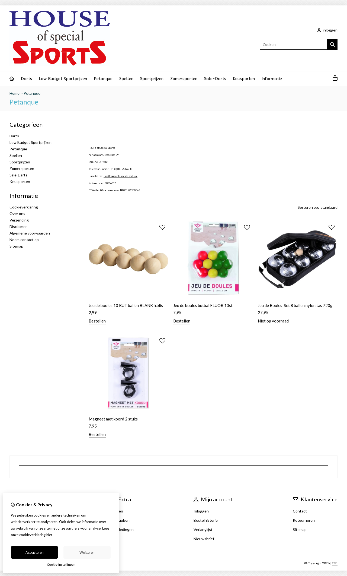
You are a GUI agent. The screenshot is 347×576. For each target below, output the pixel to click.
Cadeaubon (120, 520)
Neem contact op (24, 239)
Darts (26, 78)
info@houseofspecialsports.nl (120, 176)
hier (49, 535)
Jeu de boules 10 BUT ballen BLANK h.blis (126, 305)
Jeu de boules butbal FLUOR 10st (203, 305)
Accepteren (34, 552)
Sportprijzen (151, 78)
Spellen (126, 78)
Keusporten (244, 78)
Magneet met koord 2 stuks (113, 418)
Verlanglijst (203, 529)
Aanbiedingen (122, 529)
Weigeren (87, 552)
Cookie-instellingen (61, 564)
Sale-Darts (215, 78)
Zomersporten (183, 78)
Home (14, 93)
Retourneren (304, 520)
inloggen (327, 30)
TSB (335, 563)
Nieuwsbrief (204, 538)
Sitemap (16, 246)
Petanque (103, 78)
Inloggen (201, 511)
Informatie (272, 78)
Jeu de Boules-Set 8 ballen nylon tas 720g (295, 305)
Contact (300, 511)
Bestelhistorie (206, 520)
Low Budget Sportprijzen (63, 78)
